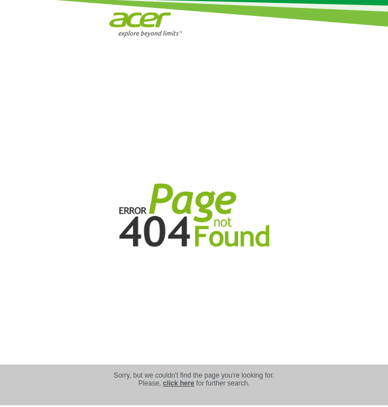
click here (178, 383)
